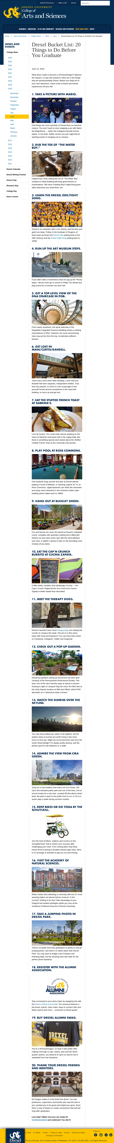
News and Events (20, 36)
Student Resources (50, 3)
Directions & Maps (78, 1132)
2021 (10, 77)
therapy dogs (63, 630)
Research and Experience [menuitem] (65, 29)
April (12, 124)
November (14, 97)
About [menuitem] (92, 29)
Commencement (39, 1120)
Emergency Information (54, 1135)
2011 (10, 164)
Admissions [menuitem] (32, 29)
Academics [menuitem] (22, 29)
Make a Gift (65, 3)
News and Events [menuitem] (82, 29)
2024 (10, 65)
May (12, 120)
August (13, 109)
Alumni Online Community (46, 1004)
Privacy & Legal (56, 1132)
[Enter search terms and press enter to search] (97, 3)
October (13, 101)
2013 (10, 156)
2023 (10, 69)
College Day (12, 191)
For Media (37, 1132)
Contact (66, 1132)
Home (7, 36)
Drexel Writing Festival (16, 175)
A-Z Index (27, 1132)
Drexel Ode (58, 235)
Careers (45, 1132)
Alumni (76, 3)
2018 (47, 36)
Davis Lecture (12, 197)
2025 (10, 62)
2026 (10, 58)
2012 (10, 160)
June (55, 36)
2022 (10, 73)
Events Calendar (13, 169)
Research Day (12, 186)
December (14, 93)
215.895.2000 (82, 1141)
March (12, 128)
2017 (10, 140)
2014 (10, 152)
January (13, 136)
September (14, 105)
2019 (10, 85)
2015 (10, 148)
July (11, 113)
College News (36, 36)
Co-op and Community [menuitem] (46, 29)
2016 (10, 144)
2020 (10, 81)
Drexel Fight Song (58, 238)
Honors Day (11, 180)
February (13, 132)
